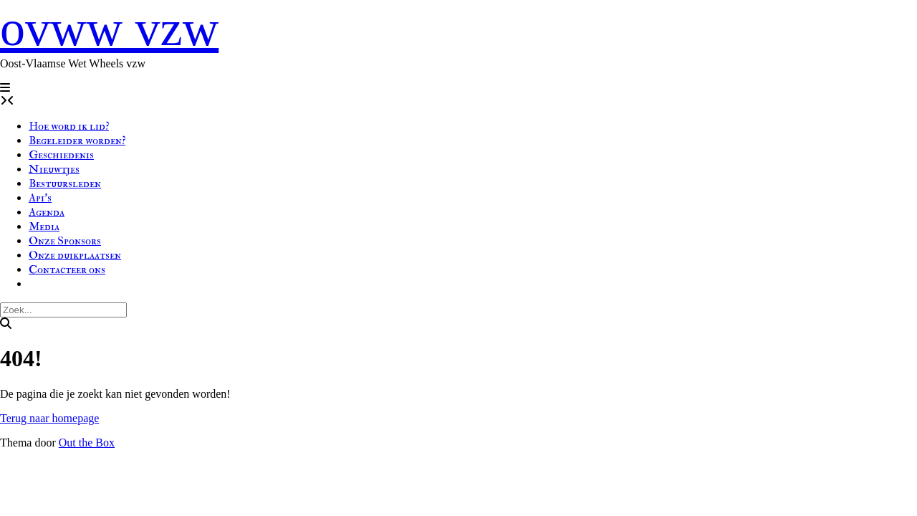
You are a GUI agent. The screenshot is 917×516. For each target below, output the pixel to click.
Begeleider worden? (77, 140)
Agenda (46, 212)
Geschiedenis (61, 155)
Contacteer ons (67, 269)
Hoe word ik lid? (69, 126)
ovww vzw (109, 28)
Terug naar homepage (49, 418)
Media (44, 226)
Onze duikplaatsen (75, 255)
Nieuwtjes (54, 169)
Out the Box (87, 442)
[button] (5, 88)
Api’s (40, 198)
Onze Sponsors (65, 241)
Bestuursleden (65, 183)
